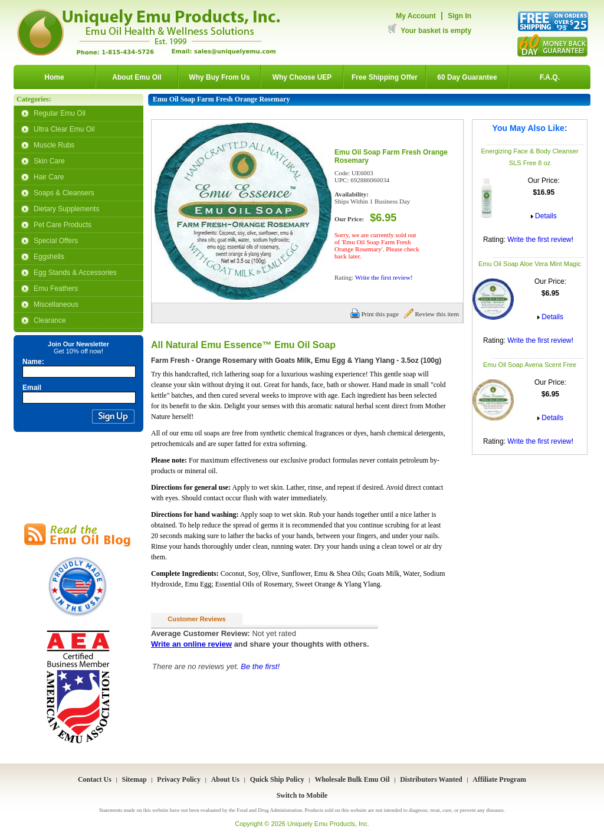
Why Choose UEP (302, 77)
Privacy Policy (179, 779)
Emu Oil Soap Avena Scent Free (529, 364)
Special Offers (56, 241)
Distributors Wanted (431, 779)
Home (54, 77)
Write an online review (191, 644)
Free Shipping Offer (385, 77)
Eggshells (49, 257)
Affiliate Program (499, 779)
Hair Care (49, 177)
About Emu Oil (136, 77)
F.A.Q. (550, 77)
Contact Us (94, 779)
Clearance (50, 320)
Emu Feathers (56, 288)
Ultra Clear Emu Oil (64, 129)
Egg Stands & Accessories (75, 272)
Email (31, 388)
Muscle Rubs (54, 145)
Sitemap (134, 779)
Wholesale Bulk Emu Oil (351, 779)
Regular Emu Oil (60, 113)
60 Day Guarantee (467, 77)
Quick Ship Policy (277, 779)
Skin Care (49, 161)
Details (546, 216)
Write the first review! (540, 239)
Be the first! (260, 666)
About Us (225, 779)
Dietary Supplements (66, 209)
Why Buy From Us (219, 77)
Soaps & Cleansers (64, 193)
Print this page (374, 313)
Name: (33, 362)
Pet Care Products (62, 225)
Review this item (431, 313)
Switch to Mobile (302, 795)
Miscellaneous (56, 304)
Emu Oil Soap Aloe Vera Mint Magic (529, 263)
